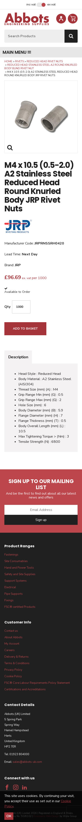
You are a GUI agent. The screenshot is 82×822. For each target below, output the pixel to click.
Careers (9, 650)
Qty (7, 306)
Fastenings (11, 555)
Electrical (10, 587)
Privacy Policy (13, 670)
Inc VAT (31, 5)
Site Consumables (16, 561)
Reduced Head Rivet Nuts (45, 61)
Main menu (17, 52)
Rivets (19, 61)
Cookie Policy (13, 676)
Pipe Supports (13, 594)
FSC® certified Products (19, 607)
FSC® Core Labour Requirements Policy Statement (37, 683)
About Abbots (13, 637)
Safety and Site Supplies (19, 574)
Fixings (9, 600)
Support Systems (15, 581)
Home (8, 61)
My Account (11, 644)
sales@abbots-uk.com (27, 762)
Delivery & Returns (16, 657)
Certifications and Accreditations (25, 689)
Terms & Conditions (17, 663)
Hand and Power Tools (19, 568)
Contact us (11, 631)
